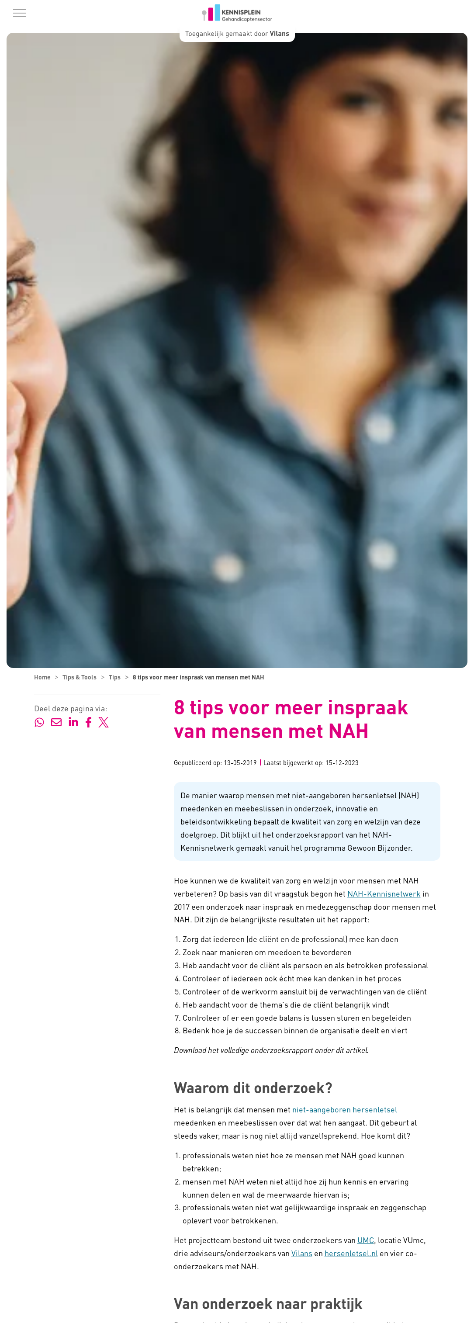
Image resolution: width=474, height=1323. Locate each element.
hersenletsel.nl (351, 1253)
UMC (365, 1240)
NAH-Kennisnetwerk (384, 893)
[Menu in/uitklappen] (20, 13)
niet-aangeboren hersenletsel (344, 1109)
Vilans (301, 1253)
